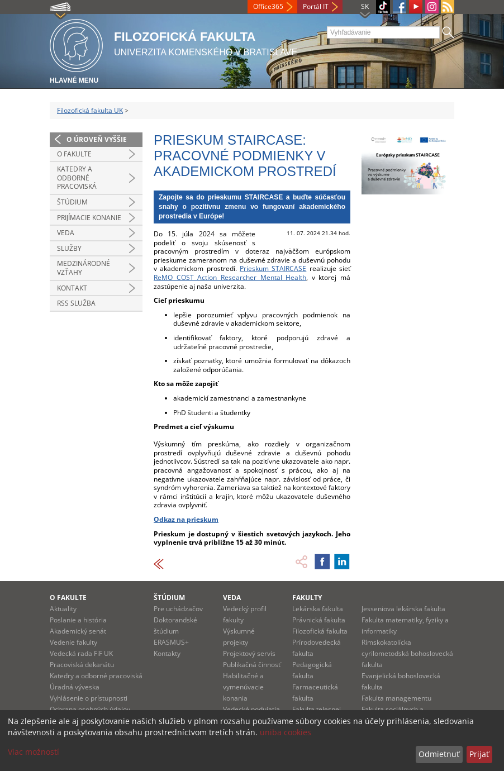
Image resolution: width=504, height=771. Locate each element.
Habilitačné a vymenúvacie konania (243, 687)
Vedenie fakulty (73, 642)
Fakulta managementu (396, 698)
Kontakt (72, 288)
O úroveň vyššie (96, 139)
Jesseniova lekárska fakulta (403, 608)
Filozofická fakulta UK (90, 110)
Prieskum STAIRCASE (273, 268)
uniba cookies (285, 732)
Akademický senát (78, 631)
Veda (65, 232)
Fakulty (307, 597)
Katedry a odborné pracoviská (77, 177)
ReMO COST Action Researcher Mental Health (230, 277)
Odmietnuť (439, 754)
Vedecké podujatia (251, 709)
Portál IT (316, 6)
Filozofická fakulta (320, 631)
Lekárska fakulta (317, 608)
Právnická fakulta (318, 620)
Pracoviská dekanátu (82, 664)
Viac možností (33, 751)
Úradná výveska (74, 687)
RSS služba (76, 303)
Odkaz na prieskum (186, 519)
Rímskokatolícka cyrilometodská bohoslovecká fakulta (407, 653)
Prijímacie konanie (89, 217)
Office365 (268, 6)
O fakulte (74, 154)
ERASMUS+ (171, 642)
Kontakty (167, 653)
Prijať (479, 754)
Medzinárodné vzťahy (83, 268)
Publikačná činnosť (251, 664)
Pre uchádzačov (178, 608)
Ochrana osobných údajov (90, 709)
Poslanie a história (78, 620)
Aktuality (63, 608)
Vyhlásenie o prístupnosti (88, 698)
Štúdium (72, 202)
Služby (69, 248)
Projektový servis (249, 653)
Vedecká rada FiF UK (81, 653)
